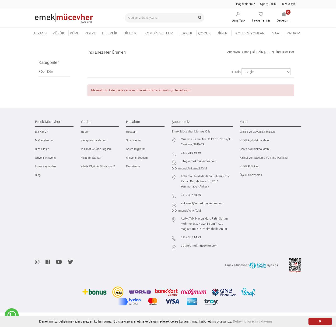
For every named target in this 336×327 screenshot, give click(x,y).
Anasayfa (233, 52)
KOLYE (90, 33)
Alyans (40, 33)
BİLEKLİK (109, 33)
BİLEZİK (130, 33)
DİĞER (222, 33)
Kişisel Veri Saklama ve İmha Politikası (264, 157)
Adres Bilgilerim (135, 149)
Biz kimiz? (41, 131)
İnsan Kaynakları (45, 166)
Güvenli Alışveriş (45, 157)
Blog (38, 175)
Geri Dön (45, 65)
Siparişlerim (133, 140)
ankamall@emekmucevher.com (202, 203)
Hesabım (131, 131)
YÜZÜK (58, 33)
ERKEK (186, 33)
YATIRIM (293, 33)
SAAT (276, 33)
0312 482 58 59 (191, 195)
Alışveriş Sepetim (137, 157)
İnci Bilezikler (285, 52)
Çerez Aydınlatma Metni (255, 149)
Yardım (84, 131)
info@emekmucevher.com (199, 161)
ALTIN (270, 52)
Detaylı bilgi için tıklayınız (253, 321)
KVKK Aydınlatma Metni (255, 140)
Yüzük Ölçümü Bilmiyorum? (97, 166)
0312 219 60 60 (191, 153)
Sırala (236, 72)
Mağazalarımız (245, 4)
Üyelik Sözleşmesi (251, 175)
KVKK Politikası (249, 166)
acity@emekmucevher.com (200, 245)
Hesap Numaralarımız (94, 140)
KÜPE (74, 33)
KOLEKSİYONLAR (250, 33)
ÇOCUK (204, 33)
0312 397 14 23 (191, 237)
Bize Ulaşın (289, 4)
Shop (245, 52)
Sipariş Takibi (268, 4)
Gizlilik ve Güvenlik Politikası (258, 131)
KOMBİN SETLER (158, 33)
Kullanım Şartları (90, 157)
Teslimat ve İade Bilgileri (95, 149)
